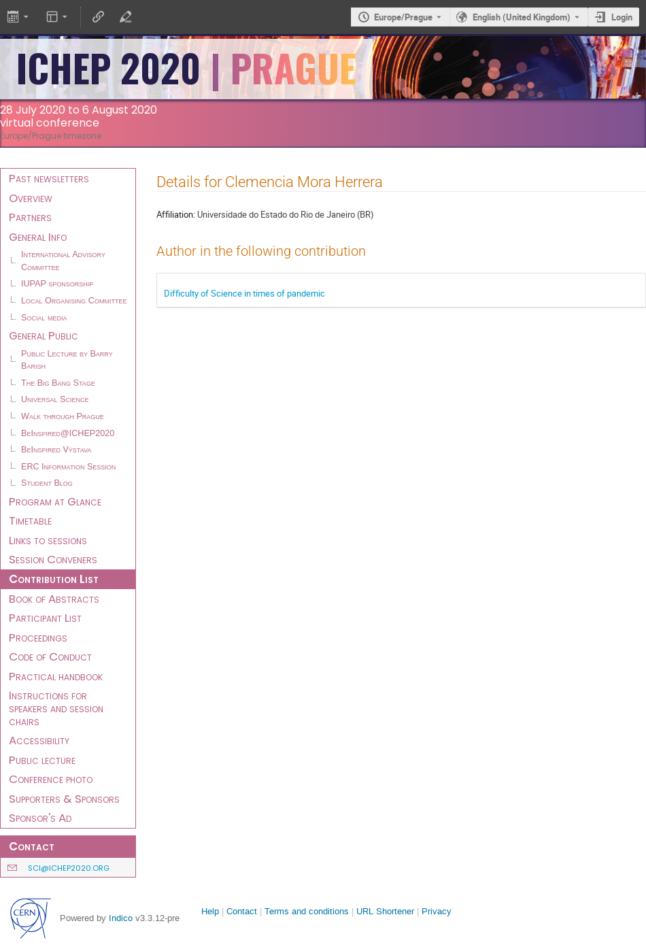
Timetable (30, 520)
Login (621, 17)
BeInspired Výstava (56, 449)
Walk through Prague (62, 416)
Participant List (45, 618)
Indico (121, 918)
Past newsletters (49, 178)
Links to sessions (48, 540)
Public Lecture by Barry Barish (67, 360)
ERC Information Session (68, 466)
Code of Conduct (50, 656)
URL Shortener (385, 911)
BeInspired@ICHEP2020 (67, 433)
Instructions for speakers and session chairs (56, 708)
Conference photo (50, 779)
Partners (30, 217)
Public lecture (42, 760)
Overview (30, 198)
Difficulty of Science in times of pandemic (244, 293)
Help (210, 911)
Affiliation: (175, 214)
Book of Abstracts (54, 598)
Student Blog (47, 483)
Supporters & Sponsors (64, 798)
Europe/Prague (403, 17)
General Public (43, 335)
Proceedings (38, 637)
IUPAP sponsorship (57, 283)
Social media (44, 317)
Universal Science (55, 399)
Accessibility (39, 740)
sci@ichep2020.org (68, 868)
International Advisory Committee (63, 261)
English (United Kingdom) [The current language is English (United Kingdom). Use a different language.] (522, 17)
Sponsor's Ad (40, 818)
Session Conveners (53, 559)
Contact (241, 911)
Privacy (437, 911)
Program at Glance (55, 501)
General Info (38, 237)
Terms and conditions (307, 911)
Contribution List (54, 579)
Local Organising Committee (73, 300)
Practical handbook (56, 676)
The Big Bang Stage (58, 383)
